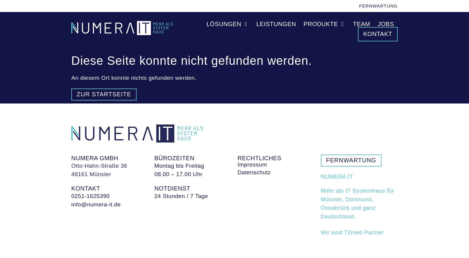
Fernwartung (378, 5)
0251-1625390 (90, 196)
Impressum (252, 165)
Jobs (386, 24)
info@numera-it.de (96, 204)
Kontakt (377, 34)
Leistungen (276, 24)
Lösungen (228, 24)
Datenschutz (254, 173)
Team (361, 24)
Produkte (325, 24)
